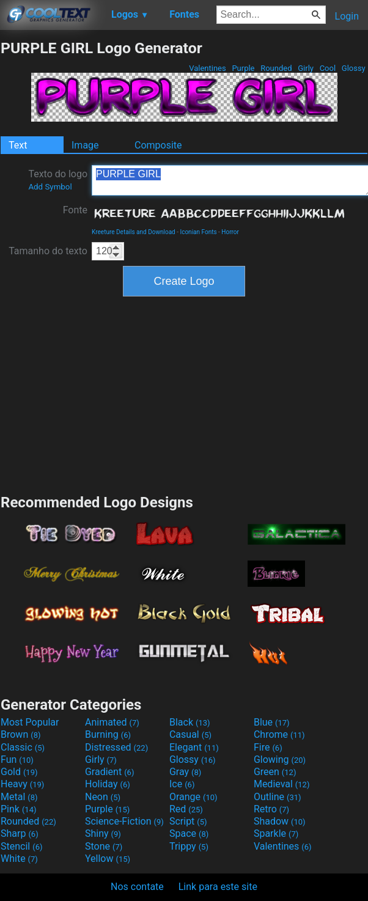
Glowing (280, 759)
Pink (19, 809)
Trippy (188, 846)
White (19, 858)
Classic (23, 747)
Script (188, 821)
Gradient (109, 772)
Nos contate (137, 886)
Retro (271, 809)
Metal (19, 797)
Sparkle (276, 833)
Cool (327, 68)
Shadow (280, 821)
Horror (230, 232)
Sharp (20, 833)
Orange (193, 797)
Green (275, 772)
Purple (243, 68)
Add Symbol (50, 186)
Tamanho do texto (48, 251)
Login (347, 16)
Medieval (282, 784)
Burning (108, 734)
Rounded (276, 68)
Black (189, 722)
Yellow (107, 858)
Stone (103, 846)
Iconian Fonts (198, 232)
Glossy (353, 68)
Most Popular (30, 722)
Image (85, 145)
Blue (272, 722)
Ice (181, 784)
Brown (20, 734)
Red (186, 809)
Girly (305, 68)
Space (188, 833)
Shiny (103, 833)
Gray (185, 772)
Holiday (107, 784)
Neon (102, 797)
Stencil (21, 846)
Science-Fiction (124, 821)
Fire (268, 747)
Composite (158, 145)
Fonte (75, 210)
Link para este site (217, 886)
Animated (112, 722)
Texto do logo (57, 179)
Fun (17, 759)
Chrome (279, 734)
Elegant (194, 747)
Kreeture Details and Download (133, 232)
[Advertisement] (184, 393)
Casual (190, 734)
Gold (19, 772)
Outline (277, 797)
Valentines (207, 68)
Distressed (116, 747)
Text (18, 145)
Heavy (22, 784)
